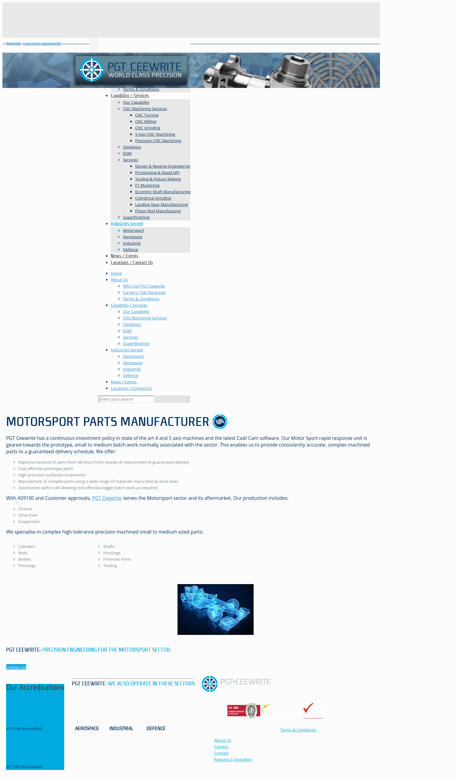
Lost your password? (42, 43)
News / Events (124, 382)
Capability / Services (129, 305)
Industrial (131, 369)
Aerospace (132, 362)
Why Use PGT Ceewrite (144, 286)
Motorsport (133, 356)
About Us (119, 279)
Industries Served (127, 350)
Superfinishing (136, 343)
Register (13, 43)
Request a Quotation (233, 759)
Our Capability (136, 311)
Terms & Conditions (141, 298)
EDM (127, 330)
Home (116, 273)
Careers (221, 746)
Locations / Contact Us (131, 388)
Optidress (132, 324)
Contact (221, 753)
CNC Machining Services (145, 318)
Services (130, 337)
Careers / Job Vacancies (144, 292)
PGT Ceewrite (106, 498)
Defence (130, 375)
